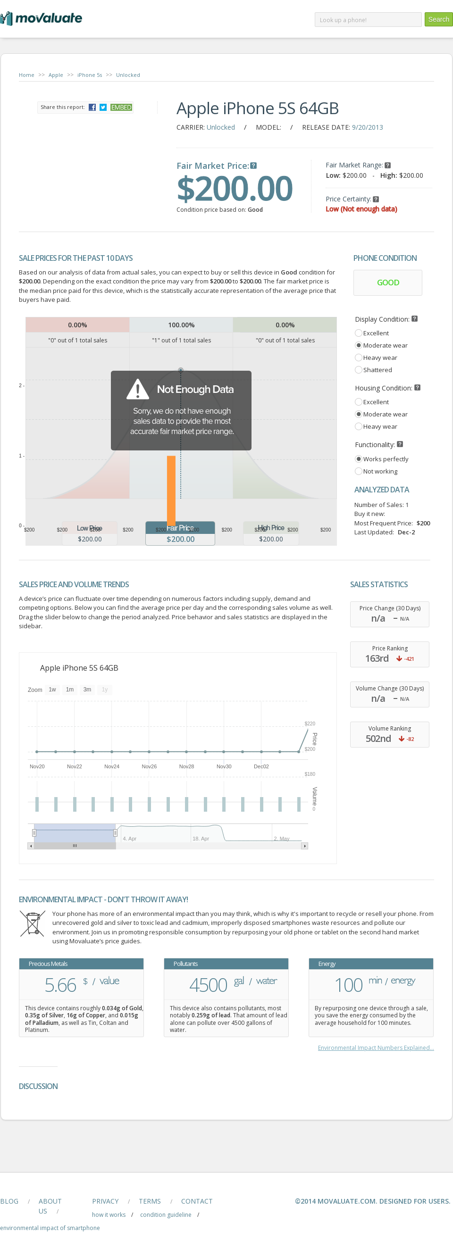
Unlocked (128, 74)
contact (197, 1201)
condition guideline (166, 1215)
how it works (109, 1215)
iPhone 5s (89, 74)
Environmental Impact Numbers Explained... (376, 1048)
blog (9, 1201)
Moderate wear (385, 345)
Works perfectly (386, 459)
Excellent (376, 333)
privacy (105, 1201)
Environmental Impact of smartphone (50, 1228)
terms (150, 1201)
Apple (56, 74)
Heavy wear (380, 357)
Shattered (377, 370)
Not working (380, 471)
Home (26, 74)
